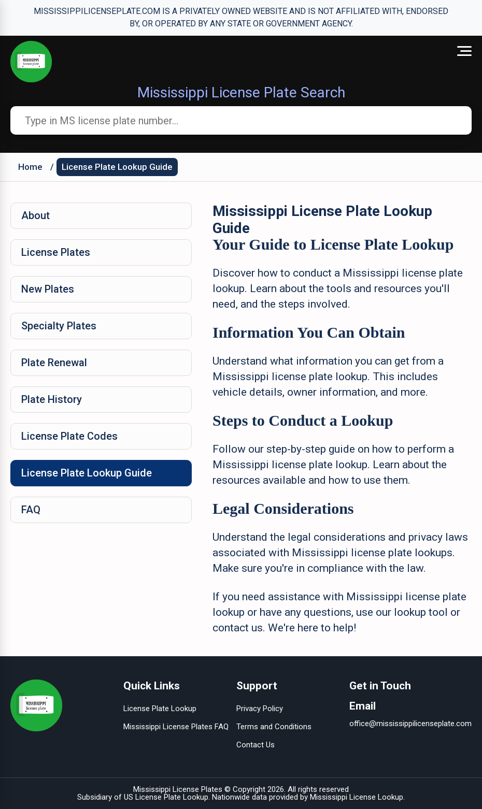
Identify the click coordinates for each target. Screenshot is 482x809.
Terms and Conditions (273, 726)
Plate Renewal (54, 362)
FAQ (30, 509)
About (35, 215)
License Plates (55, 252)
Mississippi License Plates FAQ (176, 726)
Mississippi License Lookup (356, 797)
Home (30, 167)
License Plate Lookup (159, 708)
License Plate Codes (69, 436)
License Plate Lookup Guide (117, 167)
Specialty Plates (58, 326)
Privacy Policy (259, 708)
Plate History (51, 399)
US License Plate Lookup (166, 797)
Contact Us (255, 744)
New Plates (47, 289)
